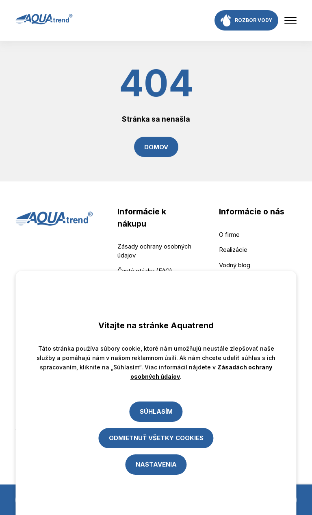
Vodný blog (234, 265)
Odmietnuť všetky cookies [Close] (156, 438)
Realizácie (233, 249)
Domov (156, 147)
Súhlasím (156, 411)
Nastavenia (156, 464)
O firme (229, 234)
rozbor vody (246, 20)
